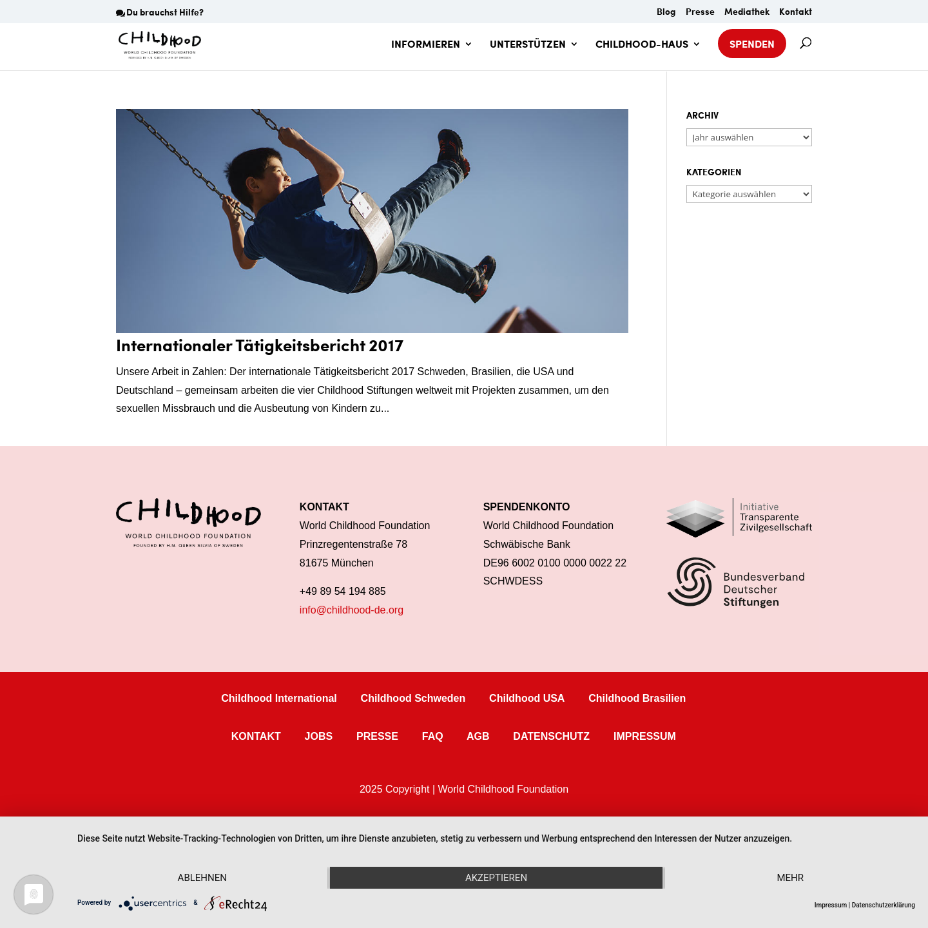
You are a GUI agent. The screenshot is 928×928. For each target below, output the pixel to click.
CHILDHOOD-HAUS (641, 45)
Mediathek (746, 12)
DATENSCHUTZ (551, 736)
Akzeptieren (496, 878)
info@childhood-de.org (351, 609)
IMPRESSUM (645, 736)
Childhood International (279, 698)
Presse (700, 12)
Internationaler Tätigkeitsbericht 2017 (259, 344)
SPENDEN (752, 43)
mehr (790, 878)
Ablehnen (202, 878)
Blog (666, 12)
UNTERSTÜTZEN (528, 45)
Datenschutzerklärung (883, 905)
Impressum (831, 905)
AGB (478, 736)
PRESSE (377, 736)
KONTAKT (256, 736)
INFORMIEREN (425, 45)
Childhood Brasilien (637, 698)
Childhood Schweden (413, 698)
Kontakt (795, 12)
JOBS (319, 736)
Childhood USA (527, 698)
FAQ (432, 736)
